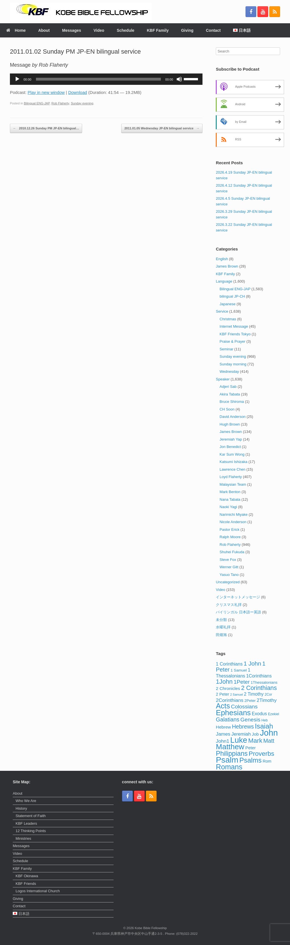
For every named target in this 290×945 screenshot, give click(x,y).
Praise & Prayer (232, 341)
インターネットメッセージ (238, 597)
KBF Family (158, 30)
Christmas (227, 319)
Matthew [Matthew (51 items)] (230, 746)
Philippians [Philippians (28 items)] (232, 753)
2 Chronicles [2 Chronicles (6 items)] (228, 688)
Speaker (222, 379)
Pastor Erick (229, 529)
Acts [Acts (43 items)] (223, 706)
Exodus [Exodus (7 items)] (259, 713)
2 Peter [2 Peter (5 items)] (222, 694)
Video (98, 30)
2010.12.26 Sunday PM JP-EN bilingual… (46, 128)
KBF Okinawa (27, 876)
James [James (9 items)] (223, 734)
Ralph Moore (229, 537)
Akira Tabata (229, 394)
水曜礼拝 (223, 627)
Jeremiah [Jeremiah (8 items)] (241, 734)
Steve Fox (227, 559)
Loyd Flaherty (230, 477)
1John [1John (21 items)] (224, 681)
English (222, 259)
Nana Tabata (229, 499)
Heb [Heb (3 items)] (264, 720)
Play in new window (46, 92)
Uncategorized (228, 582)
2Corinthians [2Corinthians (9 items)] (229, 700)
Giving (187, 30)
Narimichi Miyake (233, 514)
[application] (106, 79)
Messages (71, 30)
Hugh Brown (229, 424)
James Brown (227, 266)
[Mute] (179, 79)
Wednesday (229, 371)
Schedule (125, 30)
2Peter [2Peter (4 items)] (250, 700)
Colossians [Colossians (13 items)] (244, 707)
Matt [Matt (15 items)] (268, 741)
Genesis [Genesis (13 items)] (250, 720)
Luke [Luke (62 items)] (238, 740)
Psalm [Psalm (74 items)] (227, 759)
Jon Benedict (230, 447)
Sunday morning (232, 364)
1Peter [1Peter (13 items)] (242, 682)
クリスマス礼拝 (229, 605)
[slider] (98, 79)
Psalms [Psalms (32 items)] (250, 760)
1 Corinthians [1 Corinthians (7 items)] (229, 663)
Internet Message (233, 326)
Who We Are (26, 801)
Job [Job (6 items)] (255, 734)
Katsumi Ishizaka (233, 462)
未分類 (221, 620)
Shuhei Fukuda (231, 552)
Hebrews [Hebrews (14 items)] (243, 726)
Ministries (23, 838)
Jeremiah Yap (230, 439)
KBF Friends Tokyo (235, 334)
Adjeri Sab (227, 386)
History (21, 808)
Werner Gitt (228, 567)
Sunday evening (82, 103)
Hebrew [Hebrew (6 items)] (223, 727)
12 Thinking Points (31, 831)
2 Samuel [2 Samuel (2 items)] (236, 694)
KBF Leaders (26, 823)
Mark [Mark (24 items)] (255, 740)
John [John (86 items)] (269, 732)
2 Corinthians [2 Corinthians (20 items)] (259, 688)
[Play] (17, 79)
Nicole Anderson (232, 522)
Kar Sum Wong (231, 454)
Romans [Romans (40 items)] (229, 767)
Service (222, 311)
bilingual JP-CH (232, 296)
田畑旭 (221, 635)
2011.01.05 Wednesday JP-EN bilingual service (161, 128)
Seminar (226, 349)
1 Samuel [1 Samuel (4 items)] (239, 670)
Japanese (227, 304)
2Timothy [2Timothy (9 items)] (267, 700)
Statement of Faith (31, 816)
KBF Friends (26, 883)
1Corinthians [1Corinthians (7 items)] (259, 675)
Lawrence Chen (232, 469)
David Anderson (232, 416)
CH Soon (226, 409)
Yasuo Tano (228, 575)
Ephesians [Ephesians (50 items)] (233, 712)
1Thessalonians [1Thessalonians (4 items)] (264, 682)
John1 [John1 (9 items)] (222, 741)
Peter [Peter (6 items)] (250, 747)
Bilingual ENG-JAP (37, 103)
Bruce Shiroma (231, 401)
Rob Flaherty (60, 103)
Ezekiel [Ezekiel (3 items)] (273, 714)
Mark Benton (229, 492)
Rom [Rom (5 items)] (267, 761)
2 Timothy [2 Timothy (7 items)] (253, 693)
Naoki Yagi (228, 507)
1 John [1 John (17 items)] (252, 663)
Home (16, 30)
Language (224, 281)
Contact (213, 30)
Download (77, 92)
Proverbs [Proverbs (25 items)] (261, 753)
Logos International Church (38, 891)
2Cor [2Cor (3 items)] (268, 694)
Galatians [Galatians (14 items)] (227, 719)
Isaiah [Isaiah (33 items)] (264, 726)
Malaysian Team (232, 484)
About (44, 30)
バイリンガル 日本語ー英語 (238, 612)
